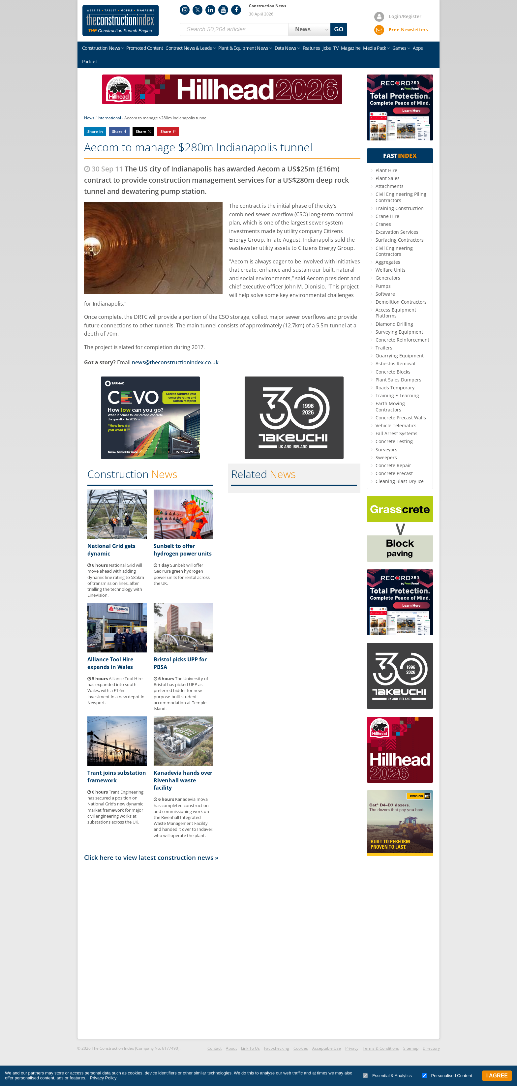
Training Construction (400, 208)
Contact (214, 1048)
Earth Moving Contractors (390, 406)
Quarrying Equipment (400, 355)
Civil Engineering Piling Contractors (401, 197)
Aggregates (388, 262)
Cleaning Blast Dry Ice (400, 481)
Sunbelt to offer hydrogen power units (183, 549)
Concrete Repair (393, 465)
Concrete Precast (394, 473)
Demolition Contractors (401, 302)
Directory (431, 1048)
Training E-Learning (397, 395)
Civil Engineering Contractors (394, 251)
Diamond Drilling (394, 324)
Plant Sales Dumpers (398, 380)
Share (92, 131)
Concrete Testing (394, 441)
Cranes (383, 224)
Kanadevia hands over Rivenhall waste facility (183, 780)
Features (311, 48)
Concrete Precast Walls (401, 417)
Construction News (101, 48)
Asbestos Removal (395, 363)
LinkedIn (210, 10)
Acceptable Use (326, 1048)
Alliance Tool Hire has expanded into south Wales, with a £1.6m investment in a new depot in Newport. (115, 691)
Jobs (326, 48)
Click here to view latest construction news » (151, 857)
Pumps (383, 286)
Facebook (236, 10)
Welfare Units (391, 270)
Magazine (350, 48)
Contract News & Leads (189, 48)
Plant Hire (386, 170)
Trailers (384, 348)
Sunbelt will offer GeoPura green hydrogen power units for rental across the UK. (182, 574)
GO (339, 29)
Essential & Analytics (387, 1075)
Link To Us (250, 1048)
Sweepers (386, 457)
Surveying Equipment (399, 332)
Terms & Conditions (381, 1048)
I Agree (497, 1075)
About (231, 1048)
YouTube (223, 10)
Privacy (351, 1048)
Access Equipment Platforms (396, 313)
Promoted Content (144, 48)
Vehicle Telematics (396, 425)
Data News (285, 48)
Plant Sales (388, 178)
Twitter (197, 10)
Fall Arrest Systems (396, 433)
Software (385, 294)
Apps (418, 48)
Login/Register (405, 16)
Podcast (90, 61)
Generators (388, 278)
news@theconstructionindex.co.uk (175, 362)
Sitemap (410, 1048)
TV (335, 48)
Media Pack (374, 48)
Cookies (300, 1048)
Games (399, 48)
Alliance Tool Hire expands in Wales (110, 663)
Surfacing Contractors (400, 240)
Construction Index (120, 21)
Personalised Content (447, 1075)
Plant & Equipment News (243, 48)
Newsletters (408, 29)
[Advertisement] (222, 949)
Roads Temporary (395, 387)
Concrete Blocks (393, 372)
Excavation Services (397, 232)
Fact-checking (276, 1048)
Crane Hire (387, 216)
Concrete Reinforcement (402, 340)
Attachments (390, 186)
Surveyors (386, 449)
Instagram (185, 10)
